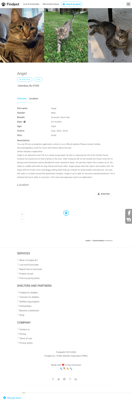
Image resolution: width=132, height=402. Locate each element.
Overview (22, 98)
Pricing (22, 334)
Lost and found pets (29, 264)
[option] (22, 35)
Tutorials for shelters (29, 297)
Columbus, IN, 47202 (28, 85)
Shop (21, 315)
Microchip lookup (51, 4)
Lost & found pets (31, 4)
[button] (64, 210)
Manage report (12, 398)
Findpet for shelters (28, 292)
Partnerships (25, 306)
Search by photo (71, 4)
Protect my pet (26, 273)
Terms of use (25, 338)
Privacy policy (26, 343)
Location (33, 98)
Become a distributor (29, 310)
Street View (105, 194)
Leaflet (87, 241)
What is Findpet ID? (28, 260)
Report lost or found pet (30, 269)
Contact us (24, 329)
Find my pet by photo (29, 278)
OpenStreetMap (98, 241)
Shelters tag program (29, 301)
